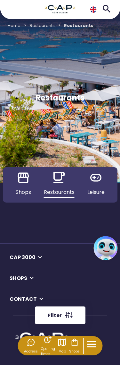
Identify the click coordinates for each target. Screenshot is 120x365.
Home (14, 25)
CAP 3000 (23, 257)
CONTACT (23, 299)
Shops (74, 346)
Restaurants (42, 25)
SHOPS (18, 278)
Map (62, 346)
